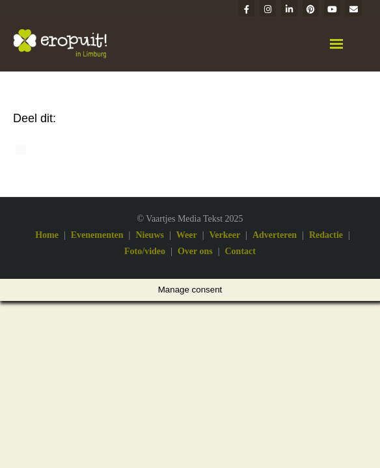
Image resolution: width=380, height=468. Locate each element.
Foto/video (144, 251)
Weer (186, 235)
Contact (240, 251)
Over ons (195, 251)
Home (47, 235)
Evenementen (97, 235)
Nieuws (149, 235)
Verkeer (224, 235)
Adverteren (274, 235)
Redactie (326, 235)
